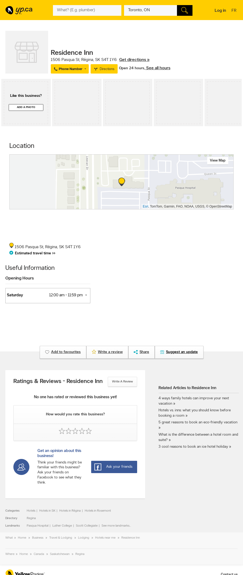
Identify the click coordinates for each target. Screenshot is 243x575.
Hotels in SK (47, 510)
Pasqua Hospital (37, 525)
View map (218, 160)
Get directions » (134, 60)
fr (235, 11)
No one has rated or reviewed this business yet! (75, 397)
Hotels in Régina (70, 510)
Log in (220, 11)
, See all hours (157, 68)
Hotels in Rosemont (98, 510)
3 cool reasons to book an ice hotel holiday (193, 447)
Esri (145, 206)
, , (100, 60)
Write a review (122, 381)
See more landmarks (115, 525)
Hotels (31, 510)
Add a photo (26, 107)
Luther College (62, 525)
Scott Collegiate (87, 525)
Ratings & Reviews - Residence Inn (58, 382)
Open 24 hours (131, 68)
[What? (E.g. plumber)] (87, 10)
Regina (31, 518)
